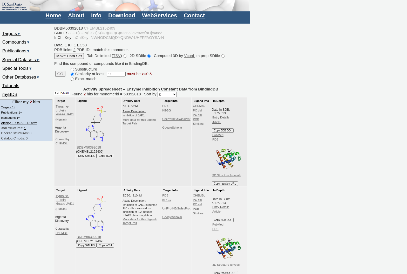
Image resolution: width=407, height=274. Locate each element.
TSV (117, 55)
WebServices (159, 15)
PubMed (217, 135)
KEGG (166, 110)
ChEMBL (61, 143)
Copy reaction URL (225, 183)
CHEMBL (199, 105)
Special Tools (17, 68)
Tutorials (10, 85)
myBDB (9, 94)
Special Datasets (21, 59)
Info (96, 15)
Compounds (16, 42)
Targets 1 (8, 107)
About (76, 15)
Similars (198, 123)
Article (216, 122)
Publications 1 (11, 112)
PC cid (197, 110)
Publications (16, 50)
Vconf (189, 55)
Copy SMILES (86, 155)
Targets (11, 33)
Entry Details (220, 117)
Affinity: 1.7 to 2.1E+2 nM (19, 122)
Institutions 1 (10, 117)
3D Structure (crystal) (227, 159)
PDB (165, 105)
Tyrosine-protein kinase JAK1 (65, 110)
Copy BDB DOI (223, 130)
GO (60, 74)
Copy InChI (105, 155)
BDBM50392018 (89, 147)
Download (121, 15)
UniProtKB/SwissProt (176, 119)
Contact (194, 15)
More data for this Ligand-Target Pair (140, 121)
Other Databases (21, 77)
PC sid (197, 114)
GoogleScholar (172, 127)
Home (53, 15)
